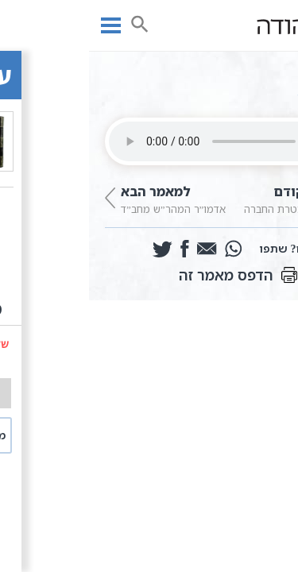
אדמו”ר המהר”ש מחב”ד (82, 198)
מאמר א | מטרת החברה (216, 198)
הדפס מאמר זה (149, 274)
